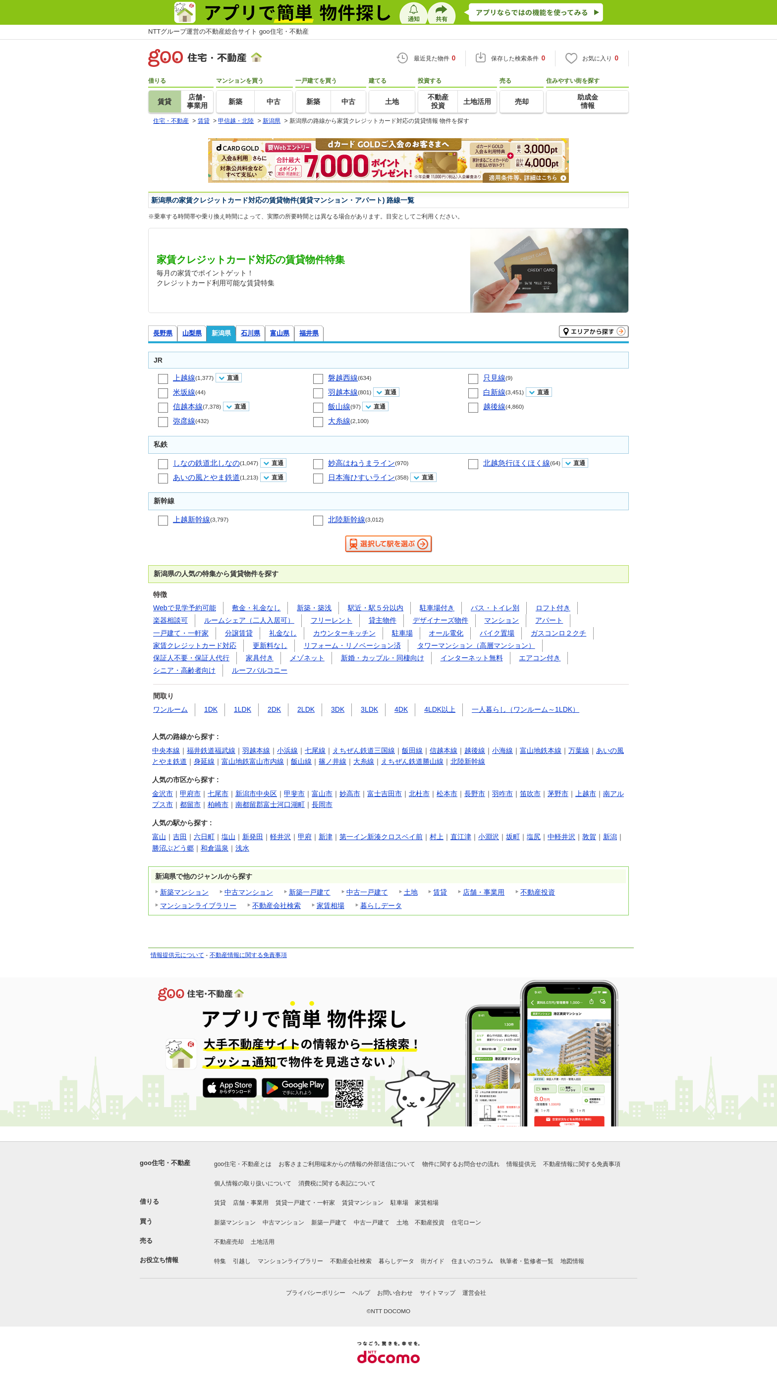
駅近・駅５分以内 (375, 608)
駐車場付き (437, 608)
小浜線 (287, 750)
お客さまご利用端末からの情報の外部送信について (346, 1164)
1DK (211, 709)
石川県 (250, 333)
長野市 (474, 794)
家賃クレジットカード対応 (194, 645)
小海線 (502, 750)
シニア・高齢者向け (184, 670)
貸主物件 (382, 620)
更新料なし (270, 645)
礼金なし (283, 633)
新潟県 (221, 333)
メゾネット (307, 658)
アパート (549, 620)
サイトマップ (437, 1292)
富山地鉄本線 (540, 750)
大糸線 (339, 421)
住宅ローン (466, 1222)
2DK (274, 709)
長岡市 (322, 804)
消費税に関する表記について (337, 1183)
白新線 (494, 392)
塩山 (228, 837)
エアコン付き (539, 658)
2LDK (306, 709)
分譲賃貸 (239, 633)
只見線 (494, 377)
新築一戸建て (310, 892)
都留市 (190, 804)
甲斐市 (294, 794)
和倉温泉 (214, 848)
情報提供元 (521, 1164)
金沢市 (162, 794)
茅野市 (558, 794)
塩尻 (534, 837)
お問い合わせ (395, 1292)
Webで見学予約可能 (184, 608)
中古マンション (248, 892)
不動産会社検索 (276, 905)
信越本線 (188, 406)
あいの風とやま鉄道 (206, 477)
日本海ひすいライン (361, 477)
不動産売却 (229, 1241)
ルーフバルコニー (259, 670)
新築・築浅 (314, 608)
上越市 (585, 794)
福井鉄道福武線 (211, 750)
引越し (242, 1261)
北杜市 (419, 794)
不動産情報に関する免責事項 (248, 955)
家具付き (260, 658)
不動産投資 (537, 892)
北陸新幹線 (346, 519)
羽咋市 (502, 794)
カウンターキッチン (344, 633)
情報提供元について (177, 955)
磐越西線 (343, 377)
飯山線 (339, 406)
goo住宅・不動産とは (243, 1164)
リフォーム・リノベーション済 (352, 645)
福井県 (309, 333)
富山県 (279, 333)
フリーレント (331, 620)
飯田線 (412, 750)
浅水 (242, 848)
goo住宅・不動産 (165, 1163)
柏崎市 (218, 804)
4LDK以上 (439, 709)
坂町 (513, 837)
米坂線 (184, 392)
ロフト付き (553, 608)
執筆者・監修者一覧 (527, 1261)
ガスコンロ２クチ (558, 633)
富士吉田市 (384, 794)
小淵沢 (488, 837)
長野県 (162, 333)
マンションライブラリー (198, 905)
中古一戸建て (367, 892)
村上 (437, 837)
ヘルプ (361, 1292)
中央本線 (166, 750)
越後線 (494, 406)
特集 (220, 1261)
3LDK (369, 709)
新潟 (610, 837)
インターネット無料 (472, 658)
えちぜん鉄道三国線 (364, 750)
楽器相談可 (170, 620)
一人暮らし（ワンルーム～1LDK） (525, 709)
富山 (159, 837)
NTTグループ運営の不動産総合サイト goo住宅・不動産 (228, 31)
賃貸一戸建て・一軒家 (305, 1202)
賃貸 (440, 892)
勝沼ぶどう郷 (173, 848)
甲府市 (190, 794)
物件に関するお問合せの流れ (461, 1164)
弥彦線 (184, 421)
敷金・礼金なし (256, 608)
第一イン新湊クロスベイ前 (381, 837)
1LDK (242, 709)
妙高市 (349, 794)
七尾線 (315, 750)
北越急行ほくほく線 (516, 463)
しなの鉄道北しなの (206, 463)
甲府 (305, 837)
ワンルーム (170, 709)
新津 (326, 837)
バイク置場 (497, 633)
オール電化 (446, 633)
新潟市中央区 (256, 794)
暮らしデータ (381, 905)
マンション (501, 620)
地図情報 (572, 1261)
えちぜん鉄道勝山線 (412, 761)
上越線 (184, 377)
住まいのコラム (472, 1261)
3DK (337, 709)
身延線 (204, 761)
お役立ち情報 (159, 1260)
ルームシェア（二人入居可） (249, 620)
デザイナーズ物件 (440, 620)
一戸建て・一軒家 (181, 633)
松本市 (447, 794)
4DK (401, 709)
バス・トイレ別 (495, 608)
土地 (411, 892)
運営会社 (474, 1292)
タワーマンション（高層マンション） (476, 645)
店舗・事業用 (483, 892)
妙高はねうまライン (361, 463)
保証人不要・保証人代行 (191, 658)
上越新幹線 (191, 519)
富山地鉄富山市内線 (253, 761)
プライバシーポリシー (315, 1292)
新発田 (252, 837)
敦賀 (589, 837)
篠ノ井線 (332, 761)
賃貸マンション (363, 1202)
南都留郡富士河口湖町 (270, 804)
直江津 (460, 837)
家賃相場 (330, 905)
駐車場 (402, 633)
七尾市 (218, 794)
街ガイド (432, 1261)
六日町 (204, 837)
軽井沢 (280, 837)
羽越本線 (343, 392)
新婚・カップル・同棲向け (382, 658)
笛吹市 (530, 794)
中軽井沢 (561, 837)
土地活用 (263, 1241)
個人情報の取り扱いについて (252, 1183)
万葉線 (578, 750)
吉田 (180, 837)
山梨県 (192, 333)
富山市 (322, 794)
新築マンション (184, 892)
